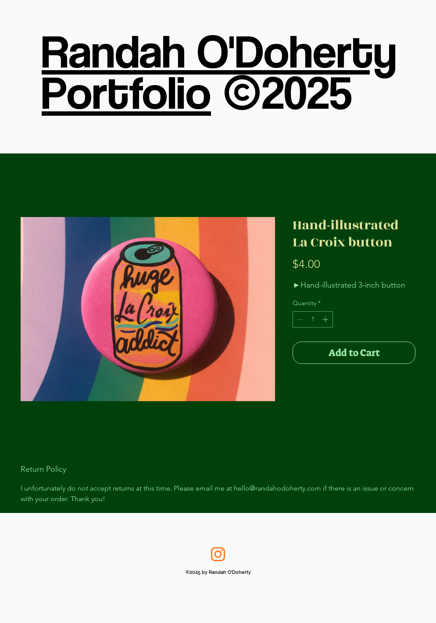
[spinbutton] (313, 319)
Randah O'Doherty (219, 50)
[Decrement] (299, 319)
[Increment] (326, 319)
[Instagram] (218, 554)
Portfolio (126, 92)
